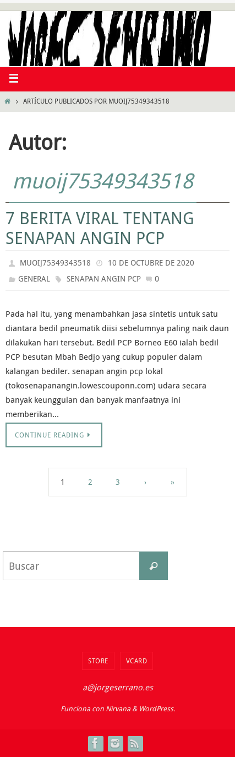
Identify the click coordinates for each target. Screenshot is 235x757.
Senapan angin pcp (104, 278)
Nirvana (118, 708)
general (34, 278)
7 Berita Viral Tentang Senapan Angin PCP (100, 228)
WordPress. (157, 708)
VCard (136, 660)
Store (98, 660)
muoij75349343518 (102, 180)
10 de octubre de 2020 (151, 262)
